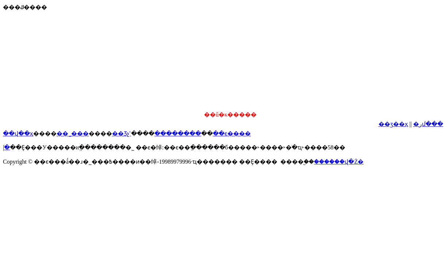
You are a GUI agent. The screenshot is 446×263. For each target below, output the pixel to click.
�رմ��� (428, 124)
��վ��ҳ (18, 133)
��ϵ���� (232, 133)
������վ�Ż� (339, 162)
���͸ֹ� (7, 147)
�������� (177, 133)
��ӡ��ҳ (393, 124)
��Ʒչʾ (121, 133)
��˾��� (73, 133)
